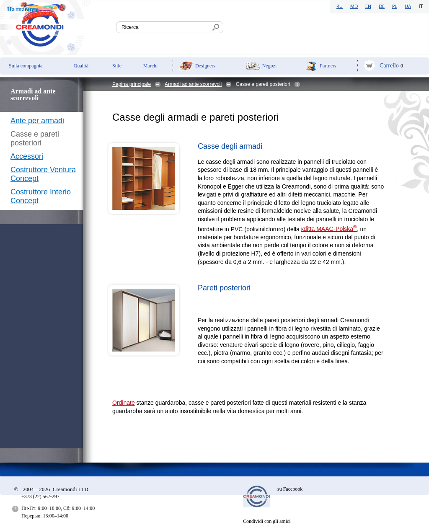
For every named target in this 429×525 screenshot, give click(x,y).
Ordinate (123, 402)
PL (394, 6)
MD (354, 6)
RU (339, 6)
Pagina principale (131, 84)
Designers (205, 66)
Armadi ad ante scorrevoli (193, 84)
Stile (116, 66)
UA (408, 6)
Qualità (81, 66)
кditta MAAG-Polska (329, 228)
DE (382, 6)
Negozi (269, 66)
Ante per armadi (37, 120)
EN (368, 6)
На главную (23, 9)
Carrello (389, 65)
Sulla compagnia (25, 66)
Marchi (150, 66)
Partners (328, 66)
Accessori (26, 156)
